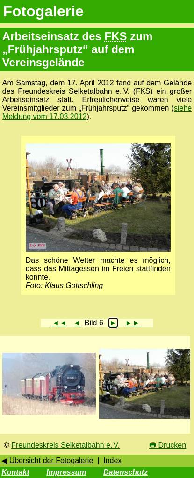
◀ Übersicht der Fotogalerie (47, 460)
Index (112, 460)
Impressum (66, 472)
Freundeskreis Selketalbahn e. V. (65, 445)
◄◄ (59, 323)
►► (132, 323)
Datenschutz (125, 472)
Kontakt (15, 472)
